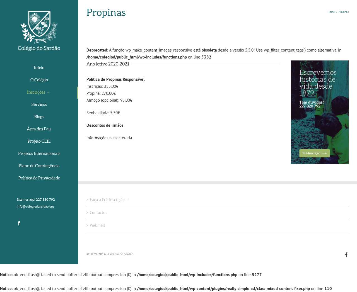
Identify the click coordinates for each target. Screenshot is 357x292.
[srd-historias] (320, 64)
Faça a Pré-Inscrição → (110, 199)
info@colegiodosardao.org (35, 206)
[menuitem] (39, 68)
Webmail (97, 225)
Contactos (98, 212)
